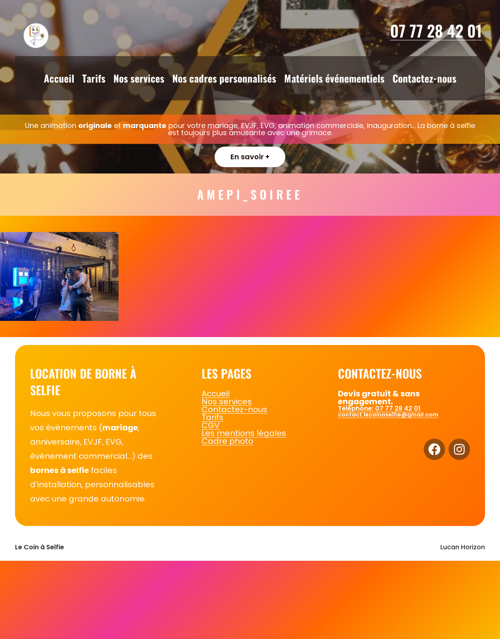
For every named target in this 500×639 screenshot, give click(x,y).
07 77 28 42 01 (436, 30)
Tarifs (212, 417)
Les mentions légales (244, 433)
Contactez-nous (234, 409)
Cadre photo (227, 441)
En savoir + (250, 157)
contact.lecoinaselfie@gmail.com (388, 414)
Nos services (227, 401)
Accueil (216, 393)
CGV (211, 425)
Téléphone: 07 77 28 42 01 (379, 408)
